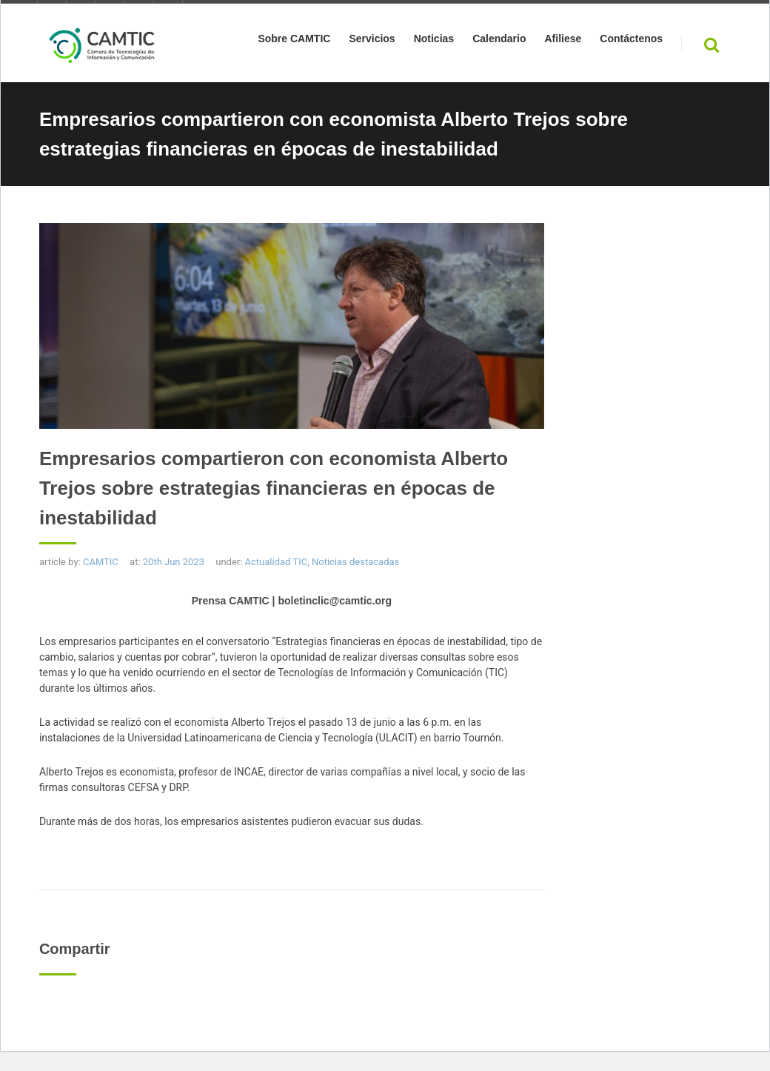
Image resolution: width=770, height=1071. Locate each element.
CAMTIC (100, 561)
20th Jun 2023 (173, 561)
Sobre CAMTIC (294, 41)
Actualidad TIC (276, 561)
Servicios (372, 41)
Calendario (499, 41)
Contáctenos (631, 41)
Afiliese (562, 41)
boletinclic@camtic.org (335, 601)
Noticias (434, 41)
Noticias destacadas (355, 561)
